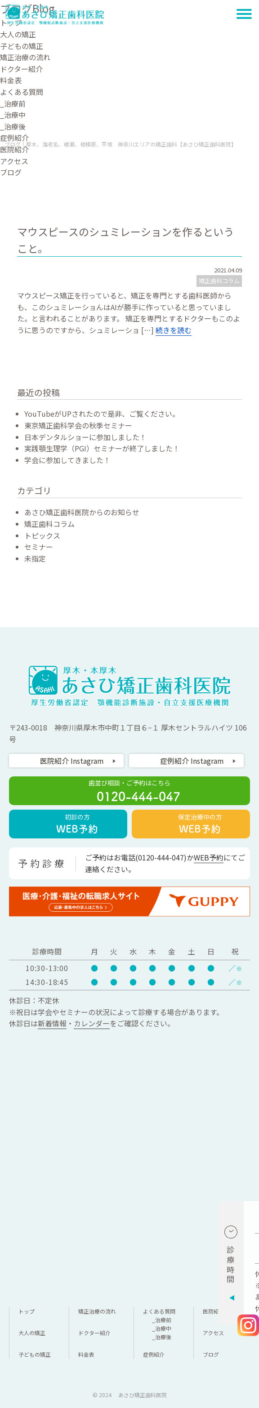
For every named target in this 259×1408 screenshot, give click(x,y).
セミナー (38, 546)
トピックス (42, 535)
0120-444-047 (161, 857)
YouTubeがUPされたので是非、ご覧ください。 (101, 413)
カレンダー (92, 1023)
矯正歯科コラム (219, 280)
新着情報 (52, 1023)
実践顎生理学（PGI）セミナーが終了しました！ (102, 448)
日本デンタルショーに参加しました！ (85, 437)
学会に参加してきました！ (67, 459)
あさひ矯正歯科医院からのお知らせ (81, 512)
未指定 (35, 558)
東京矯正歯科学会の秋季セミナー (78, 425)
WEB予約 (208, 857)
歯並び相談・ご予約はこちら (129, 791)
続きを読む (174, 330)
